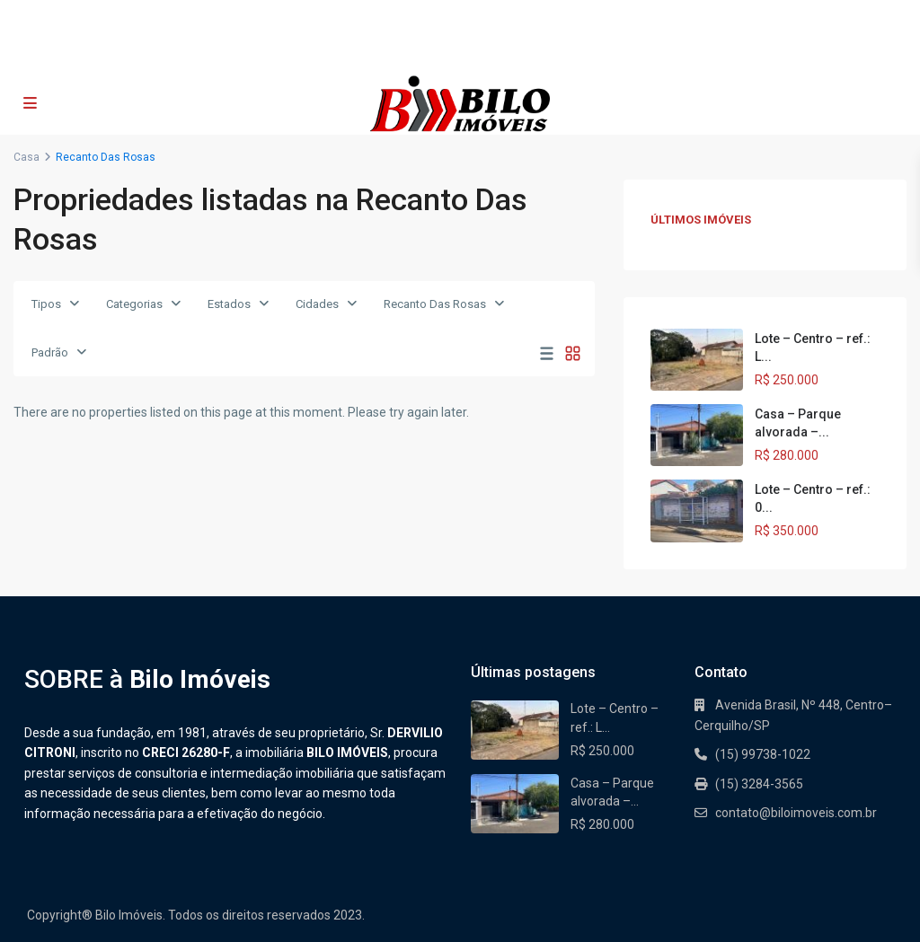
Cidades (317, 304)
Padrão (49, 352)
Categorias (134, 304)
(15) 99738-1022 (382, 53)
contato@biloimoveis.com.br (530, 53)
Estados (229, 304)
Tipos (46, 304)
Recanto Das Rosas (435, 304)
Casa (26, 157)
